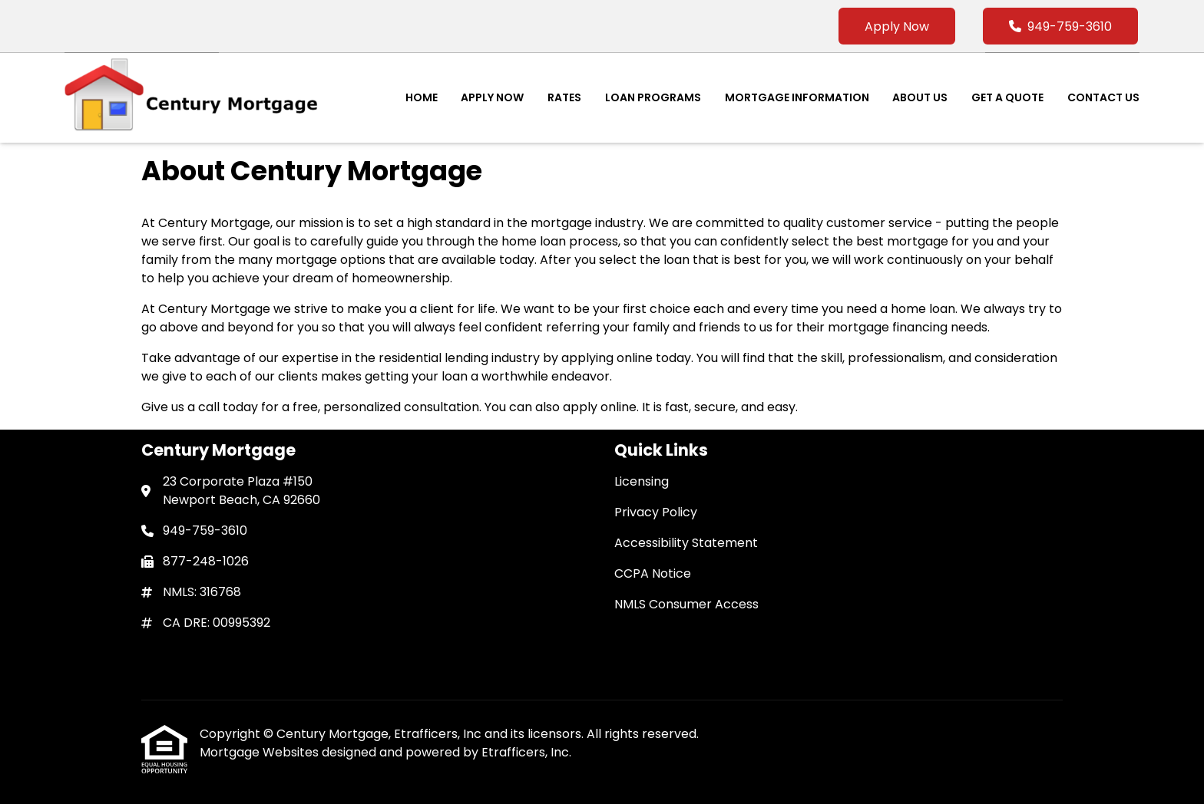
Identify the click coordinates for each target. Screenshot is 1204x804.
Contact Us (1103, 97)
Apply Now (897, 26)
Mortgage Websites (261, 752)
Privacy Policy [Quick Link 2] (655, 512)
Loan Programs (653, 97)
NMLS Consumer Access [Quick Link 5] (686, 604)
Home (421, 97)
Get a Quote (1007, 97)
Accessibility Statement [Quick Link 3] (686, 543)
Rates (564, 97)
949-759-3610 (1060, 26)
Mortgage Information (797, 97)
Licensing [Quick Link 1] (641, 481)
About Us (920, 97)
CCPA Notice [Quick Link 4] (652, 573)
